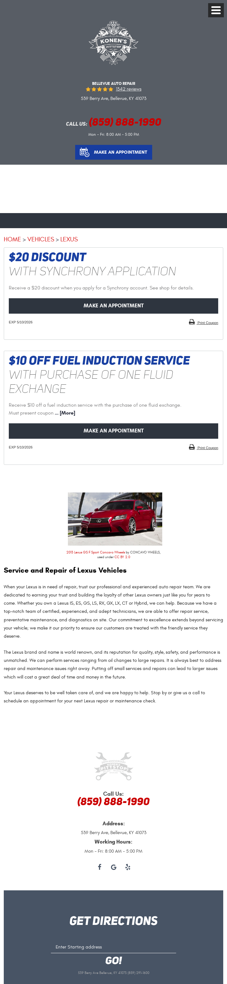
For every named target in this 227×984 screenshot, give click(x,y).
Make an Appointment (120, 152)
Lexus (69, 239)
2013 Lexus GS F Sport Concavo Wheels (95, 552)
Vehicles (40, 239)
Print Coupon (207, 323)
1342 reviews (128, 89)
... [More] (64, 413)
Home (12, 239)
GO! (113, 961)
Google (114, 867)
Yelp (128, 867)
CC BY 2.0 (122, 557)
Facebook (99, 867)
